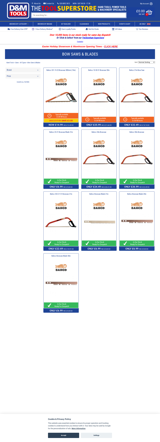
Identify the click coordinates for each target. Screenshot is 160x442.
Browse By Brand (45, 24)
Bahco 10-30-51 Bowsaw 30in (99, 70)
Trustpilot (80, 42)
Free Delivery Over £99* (17, 29)
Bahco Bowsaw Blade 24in (136, 194)
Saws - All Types (20, 63)
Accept (63, 435)
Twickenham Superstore (93, 37)
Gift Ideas (117, 29)
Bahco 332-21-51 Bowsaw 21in (61, 194)
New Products (104, 24)
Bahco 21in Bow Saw (136, 70)
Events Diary (124, 24)
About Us (35, 3)
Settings (96, 435)
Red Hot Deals (92, 29)
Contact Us (48, 3)
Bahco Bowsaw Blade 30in (61, 256)
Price (23, 77)
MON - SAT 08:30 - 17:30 (81, 3)
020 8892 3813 (63, 3)
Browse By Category (19, 24)
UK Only (144, 24)
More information (79, 428)
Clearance (84, 24)
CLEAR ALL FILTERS (23, 82)
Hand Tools (10, 63)
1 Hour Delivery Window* (42, 29)
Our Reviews (142, 29)
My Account (146, 3)
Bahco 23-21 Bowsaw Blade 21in (61, 132)
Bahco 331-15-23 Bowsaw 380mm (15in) (61, 70)
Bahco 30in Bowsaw (137, 132)
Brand (23, 70)
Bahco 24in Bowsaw (99, 132)
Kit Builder (65, 24)
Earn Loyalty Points (67, 29)
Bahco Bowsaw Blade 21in (98, 194)
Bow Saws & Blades (33, 63)
